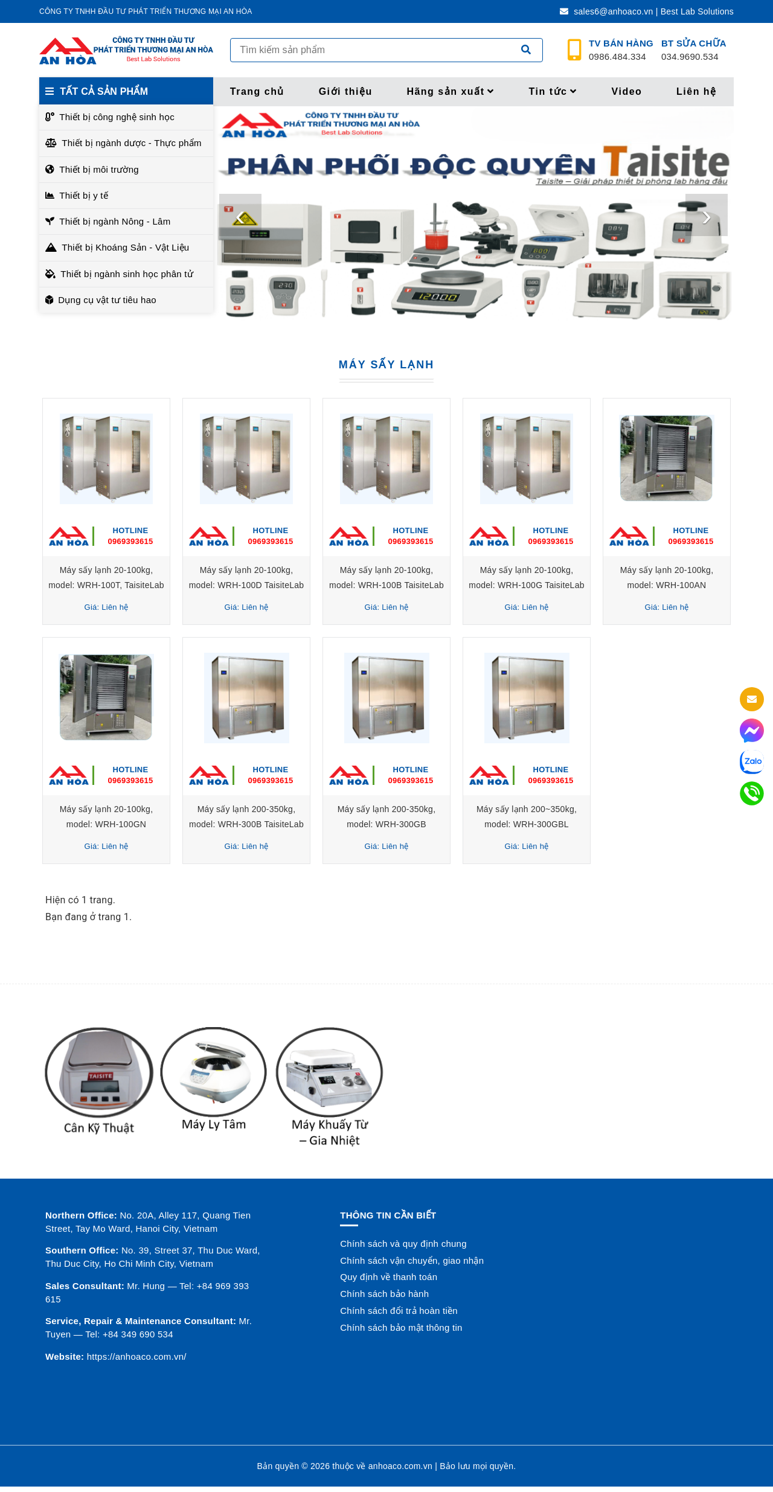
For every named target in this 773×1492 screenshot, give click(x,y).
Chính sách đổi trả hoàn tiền (399, 1310)
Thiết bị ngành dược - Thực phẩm (132, 143)
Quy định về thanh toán (388, 1277)
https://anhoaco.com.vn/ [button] (137, 1356)
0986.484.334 (621, 50)
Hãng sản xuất (450, 91)
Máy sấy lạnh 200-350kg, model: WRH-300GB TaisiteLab (387, 824)
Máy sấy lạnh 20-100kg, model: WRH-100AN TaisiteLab (667, 584)
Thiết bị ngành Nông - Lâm (114, 221)
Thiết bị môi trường (99, 169)
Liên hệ (696, 91)
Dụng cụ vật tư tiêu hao (107, 300)
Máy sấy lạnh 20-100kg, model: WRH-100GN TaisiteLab (106, 824)
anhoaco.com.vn (400, 1466)
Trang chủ (257, 91)
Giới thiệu (346, 91)
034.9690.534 (693, 50)
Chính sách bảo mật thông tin (401, 1327)
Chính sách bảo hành (384, 1294)
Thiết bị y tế (83, 195)
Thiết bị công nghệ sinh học (117, 117)
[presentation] (240, 215)
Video (627, 91)
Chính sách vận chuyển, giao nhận (412, 1260)
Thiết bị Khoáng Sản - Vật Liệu (125, 247)
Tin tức (553, 91)
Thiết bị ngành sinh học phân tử (126, 274)
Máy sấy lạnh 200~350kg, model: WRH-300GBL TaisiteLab (526, 824)
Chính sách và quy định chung (403, 1243)
